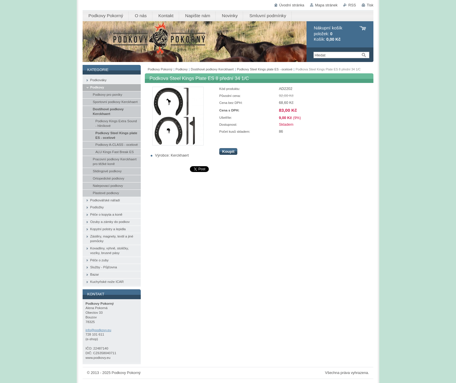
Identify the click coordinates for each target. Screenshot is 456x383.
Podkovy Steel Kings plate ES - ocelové (264, 69)
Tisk (370, 5)
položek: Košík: (328, 34)
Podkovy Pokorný (160, 69)
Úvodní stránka (291, 5)
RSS (352, 5)
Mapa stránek (326, 5)
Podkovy (182, 69)
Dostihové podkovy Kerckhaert (212, 69)
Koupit (228, 151)
